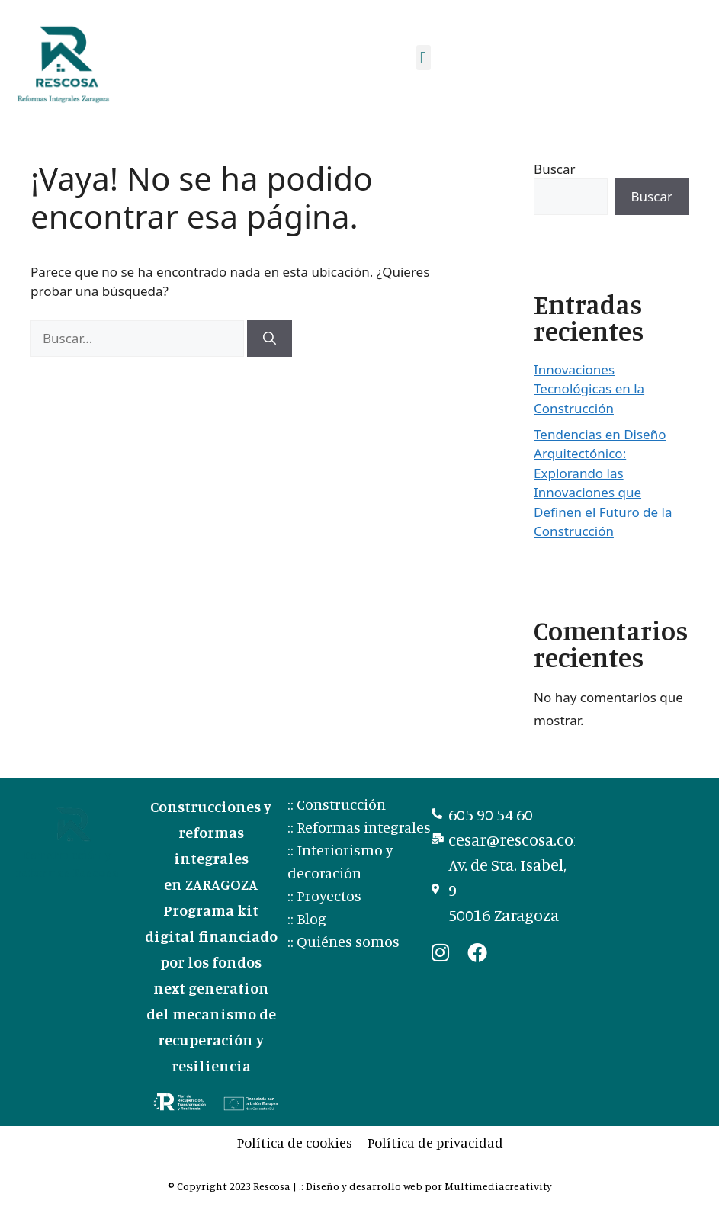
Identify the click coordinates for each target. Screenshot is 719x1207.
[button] (423, 57)
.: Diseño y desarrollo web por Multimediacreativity (425, 1186)
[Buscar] (269, 338)
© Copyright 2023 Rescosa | (233, 1186)
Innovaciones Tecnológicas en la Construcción (589, 389)
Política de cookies (294, 1142)
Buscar (554, 169)
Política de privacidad (435, 1142)
